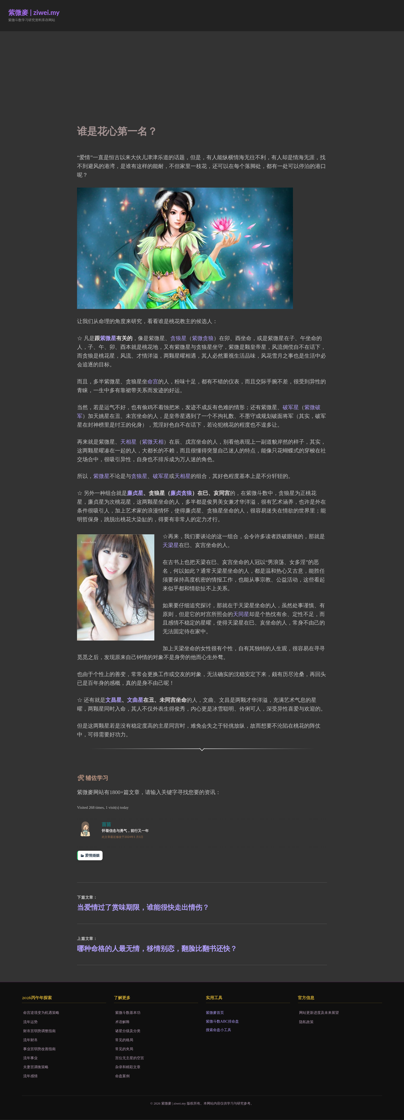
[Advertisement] (202, 70)
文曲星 (135, 700)
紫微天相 (153, 442)
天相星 (128, 442)
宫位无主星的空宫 (129, 1058)
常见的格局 (124, 1040)
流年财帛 (30, 1040)
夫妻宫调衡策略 (35, 1067)
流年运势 (30, 1022)
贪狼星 (178, 338)
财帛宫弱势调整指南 (39, 1031)
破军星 (291, 407)
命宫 (152, 381)
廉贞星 (135, 493)
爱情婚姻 (92, 855)
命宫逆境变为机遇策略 (41, 1013)
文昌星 (113, 700)
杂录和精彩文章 (127, 1067)
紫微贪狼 (203, 338)
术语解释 (122, 1022)
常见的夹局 (124, 1049)
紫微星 (108, 338)
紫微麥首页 (215, 1013)
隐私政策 (306, 1022)
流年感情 (30, 1076)
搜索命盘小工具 (218, 1030)
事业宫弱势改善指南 (39, 1049)
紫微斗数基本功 (127, 1013)
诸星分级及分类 (127, 1031)
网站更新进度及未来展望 (319, 1013)
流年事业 (30, 1058)
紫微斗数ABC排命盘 (222, 1022)
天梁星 (171, 545)
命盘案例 (122, 1076)
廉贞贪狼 (181, 493)
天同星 (241, 614)
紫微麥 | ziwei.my (34, 12)
